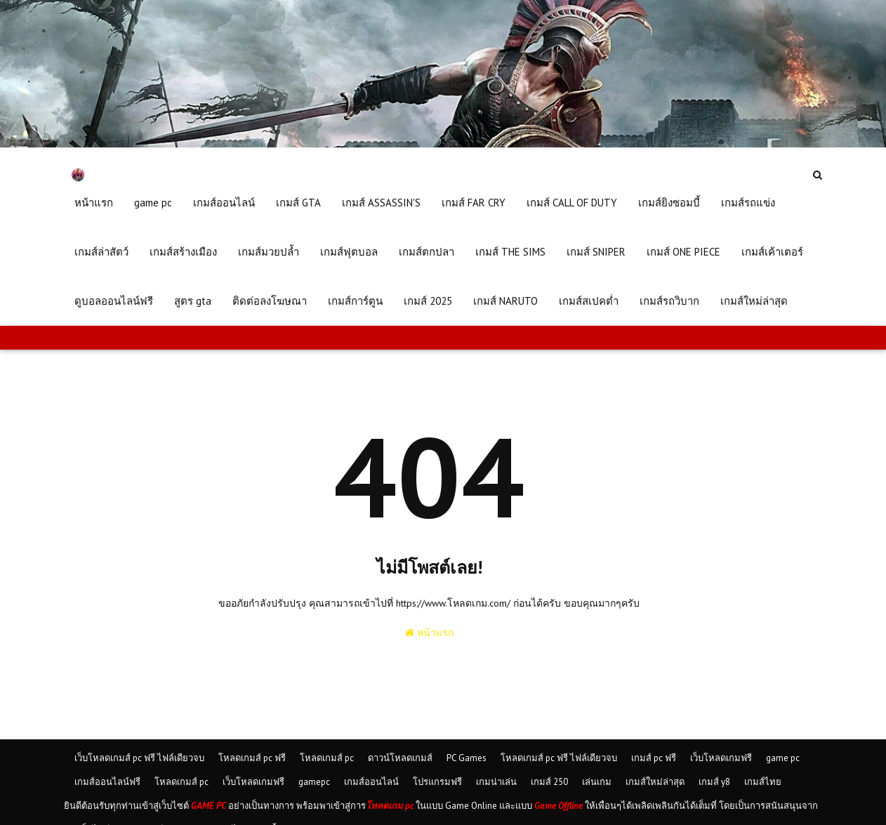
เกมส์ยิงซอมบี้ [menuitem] (669, 202)
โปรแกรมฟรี (437, 782)
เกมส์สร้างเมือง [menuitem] (183, 251)
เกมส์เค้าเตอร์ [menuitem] (772, 251)
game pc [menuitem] (153, 202)
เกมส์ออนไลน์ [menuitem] (224, 202)
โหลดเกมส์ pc (327, 758)
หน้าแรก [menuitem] (93, 202)
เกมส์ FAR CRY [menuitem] (473, 202)
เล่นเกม (596, 782)
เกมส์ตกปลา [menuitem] (426, 251)
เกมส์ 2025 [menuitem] (428, 301)
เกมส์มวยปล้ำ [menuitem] (268, 251)
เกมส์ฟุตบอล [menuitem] (349, 251)
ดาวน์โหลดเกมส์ (400, 758)
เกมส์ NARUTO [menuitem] (505, 301)
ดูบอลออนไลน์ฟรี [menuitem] (113, 301)
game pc (783, 758)
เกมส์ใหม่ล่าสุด (655, 782)
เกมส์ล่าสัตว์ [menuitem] (101, 251)
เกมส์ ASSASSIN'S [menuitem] (381, 202)
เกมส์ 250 (549, 782)
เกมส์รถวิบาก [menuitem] (669, 301)
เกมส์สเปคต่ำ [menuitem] (589, 301)
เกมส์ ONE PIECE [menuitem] (683, 251)
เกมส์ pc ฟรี (653, 758)
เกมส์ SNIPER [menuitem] (596, 251)
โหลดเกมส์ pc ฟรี (252, 758)
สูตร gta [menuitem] (192, 301)
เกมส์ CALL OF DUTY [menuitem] (572, 202)
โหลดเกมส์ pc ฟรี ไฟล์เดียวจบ (559, 758)
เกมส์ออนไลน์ (371, 782)
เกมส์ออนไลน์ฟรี (107, 782)
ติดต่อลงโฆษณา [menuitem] (269, 301)
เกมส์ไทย (762, 782)
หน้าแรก (429, 632)
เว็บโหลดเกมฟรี (721, 758)
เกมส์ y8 (714, 782)
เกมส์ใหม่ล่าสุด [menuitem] (754, 301)
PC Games (467, 758)
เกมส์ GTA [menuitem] (298, 202)
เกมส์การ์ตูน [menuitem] (355, 301)
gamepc (314, 782)
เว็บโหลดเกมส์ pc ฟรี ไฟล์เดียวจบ (139, 758)
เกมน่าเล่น (496, 782)
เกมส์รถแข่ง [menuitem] (748, 202)
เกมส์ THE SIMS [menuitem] (510, 251)
